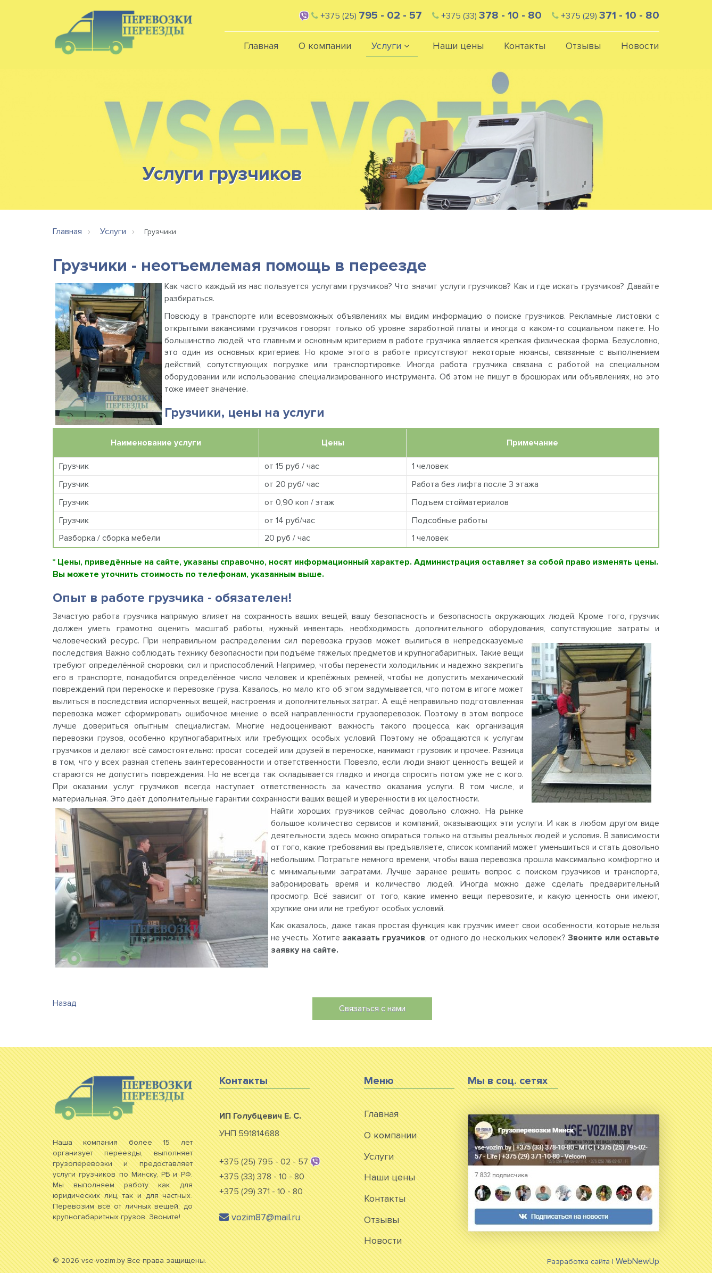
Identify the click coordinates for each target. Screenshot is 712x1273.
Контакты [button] (524, 46)
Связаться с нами (372, 1008)
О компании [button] (325, 46)
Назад (65, 1003)
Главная (261, 46)
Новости (383, 1240)
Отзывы (381, 1220)
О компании (390, 1135)
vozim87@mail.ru (259, 1217)
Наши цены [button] (458, 46)
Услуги (379, 1156)
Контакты (384, 1198)
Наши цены (389, 1177)
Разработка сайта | (603, 1261)
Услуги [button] (391, 46)
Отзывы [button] (583, 46)
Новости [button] (640, 46)
